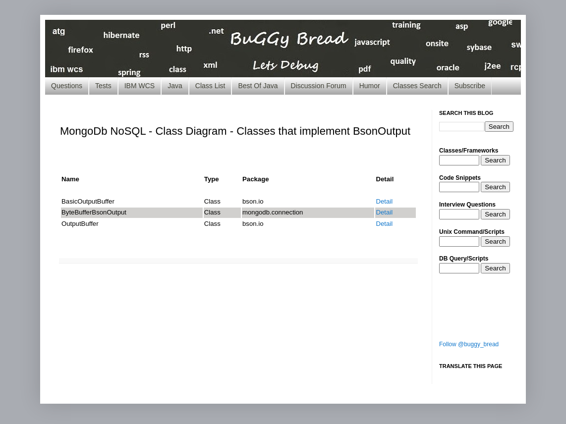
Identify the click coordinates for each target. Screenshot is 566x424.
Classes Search (417, 86)
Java (175, 86)
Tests (103, 86)
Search (495, 160)
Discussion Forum (318, 86)
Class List (210, 86)
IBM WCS (139, 86)
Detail (384, 201)
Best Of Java (258, 86)
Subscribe (469, 86)
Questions (66, 86)
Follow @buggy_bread (469, 344)
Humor (369, 86)
